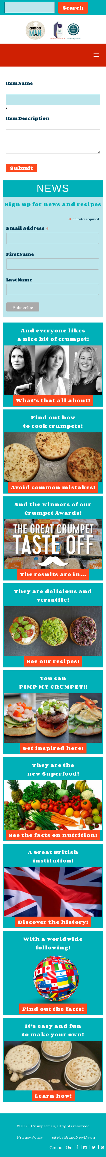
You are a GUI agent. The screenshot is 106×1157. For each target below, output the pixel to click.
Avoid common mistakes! (53, 487)
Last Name (19, 280)
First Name (20, 254)
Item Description (27, 118)
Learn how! (53, 1096)
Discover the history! (53, 922)
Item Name (19, 83)
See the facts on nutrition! (53, 835)
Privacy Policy (30, 1136)
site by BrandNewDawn (73, 1136)
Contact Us (60, 1147)
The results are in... (53, 574)
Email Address (27, 227)
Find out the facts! (53, 1009)
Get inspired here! (53, 748)
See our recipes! (53, 661)
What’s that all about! (53, 400)
